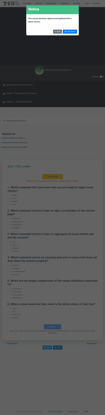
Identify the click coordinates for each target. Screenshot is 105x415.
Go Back (58, 32)
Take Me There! (70, 32)
